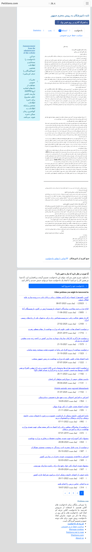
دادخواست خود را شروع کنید (74, 286)
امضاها (64, 30)
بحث (51, 30)
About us (80, 538)
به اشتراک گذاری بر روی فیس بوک (71, 22)
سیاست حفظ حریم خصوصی (71, 35)
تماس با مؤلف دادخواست (56, 258)
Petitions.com (9, 3)
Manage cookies (76, 529)
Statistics (38, 30)
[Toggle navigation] (87, 3)
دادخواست (78, 30)
